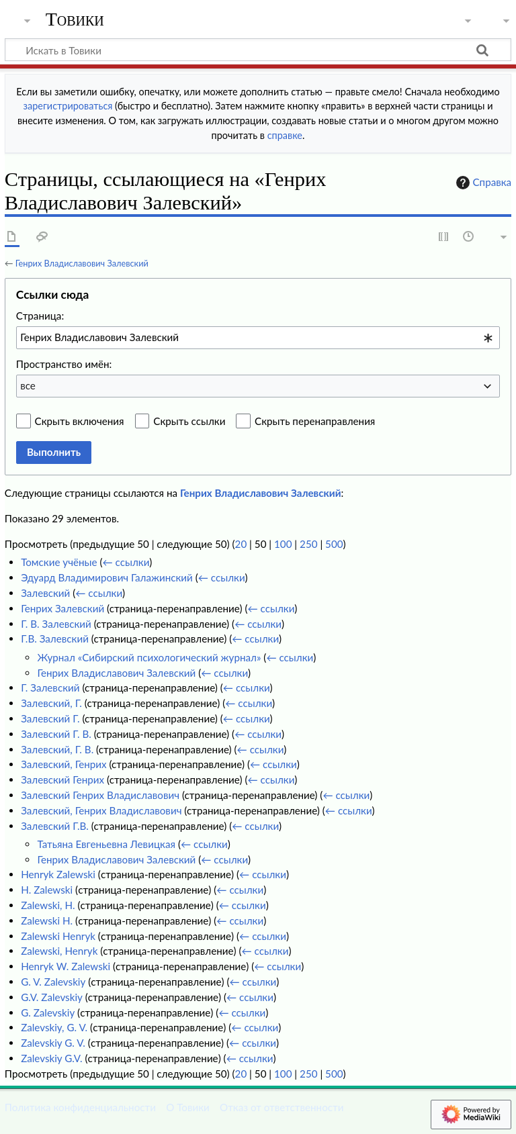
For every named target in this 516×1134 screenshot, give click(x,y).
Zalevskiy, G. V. (54, 1027)
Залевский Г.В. (55, 826)
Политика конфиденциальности (80, 1107)
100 (283, 544)
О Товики (188, 1107)
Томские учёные (59, 562)
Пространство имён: (64, 364)
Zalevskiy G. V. (53, 1043)
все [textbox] (28, 385)
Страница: (40, 316)
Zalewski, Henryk (59, 951)
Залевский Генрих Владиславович (100, 795)
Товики (75, 19)
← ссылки (126, 562)
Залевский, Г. (51, 703)
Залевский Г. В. (56, 734)
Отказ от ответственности (281, 1107)
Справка (482, 182)
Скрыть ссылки (189, 421)
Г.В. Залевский (55, 638)
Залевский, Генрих (63, 764)
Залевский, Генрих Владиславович (101, 810)
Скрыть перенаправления (315, 421)
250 (308, 544)
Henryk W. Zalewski (65, 966)
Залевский (45, 593)
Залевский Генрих (62, 779)
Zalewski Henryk (58, 936)
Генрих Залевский (62, 608)
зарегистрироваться (68, 105)
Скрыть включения (79, 421)
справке (284, 135)
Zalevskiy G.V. (51, 1058)
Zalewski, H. (48, 905)
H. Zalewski (47, 890)
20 (241, 544)
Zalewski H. (47, 920)
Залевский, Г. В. (57, 749)
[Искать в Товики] (258, 49)
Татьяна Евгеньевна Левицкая (106, 844)
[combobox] (258, 337)
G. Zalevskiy (48, 1012)
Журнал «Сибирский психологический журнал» (149, 657)
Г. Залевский (50, 687)
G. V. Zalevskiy (53, 982)
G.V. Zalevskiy (52, 997)
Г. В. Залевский (56, 624)
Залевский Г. (50, 718)
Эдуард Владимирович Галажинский (107, 577)
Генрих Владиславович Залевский (81, 263)
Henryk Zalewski (58, 874)
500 (334, 544)
